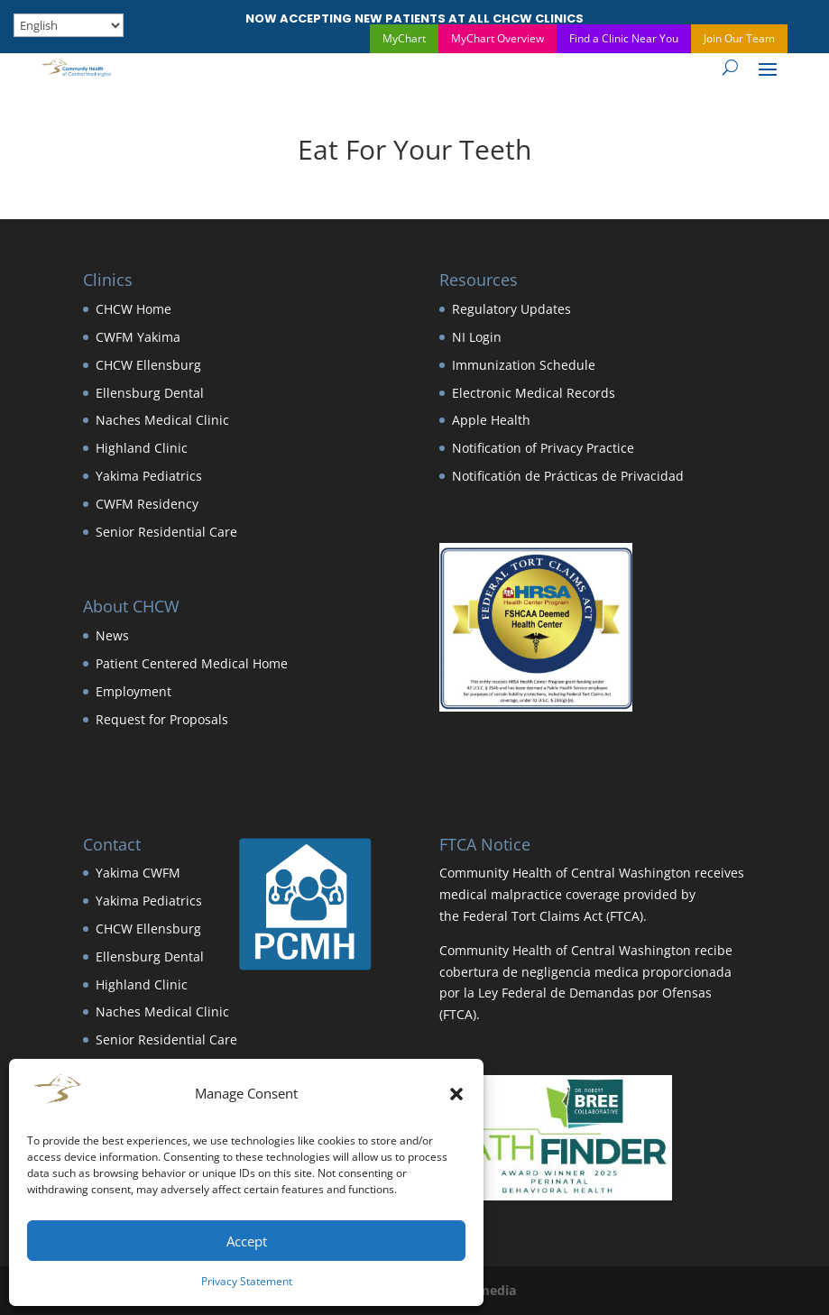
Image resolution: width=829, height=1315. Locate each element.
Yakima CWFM (138, 872)
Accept (246, 1241)
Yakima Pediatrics (149, 475)
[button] (456, 1094)
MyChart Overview (497, 38)
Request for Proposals (162, 719)
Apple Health (491, 419)
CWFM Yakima (138, 336)
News (112, 635)
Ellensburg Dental (150, 392)
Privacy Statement (246, 1281)
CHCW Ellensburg (148, 364)
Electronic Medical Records (533, 392)
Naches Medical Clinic (162, 419)
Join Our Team (739, 38)
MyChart (404, 38)
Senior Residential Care (166, 531)
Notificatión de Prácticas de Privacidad (568, 475)
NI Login (477, 336)
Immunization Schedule (523, 364)
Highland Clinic (142, 447)
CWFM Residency (147, 503)
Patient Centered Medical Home (192, 663)
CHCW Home (133, 308)
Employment (133, 691)
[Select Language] (69, 25)
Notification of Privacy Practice (543, 447)
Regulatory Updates (511, 308)
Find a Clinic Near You (623, 38)
